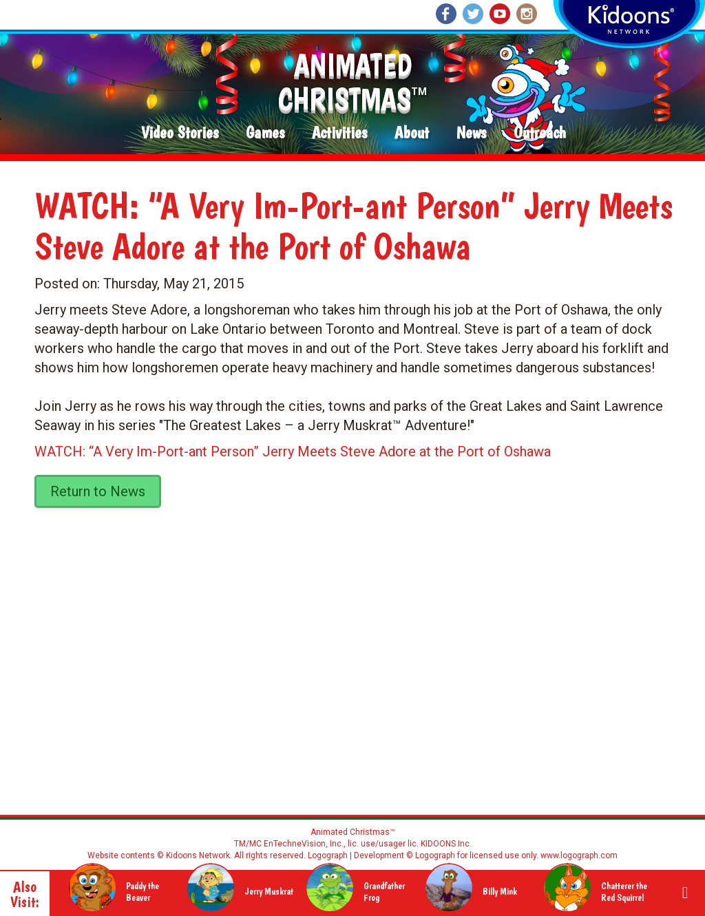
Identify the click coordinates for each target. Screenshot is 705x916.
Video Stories (179, 133)
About (411, 133)
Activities (339, 133)
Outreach (540, 133)
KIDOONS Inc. (446, 844)
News (471, 133)
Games (265, 133)
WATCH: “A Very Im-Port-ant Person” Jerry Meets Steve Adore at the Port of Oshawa (292, 451)
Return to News (97, 491)
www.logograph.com (578, 855)
